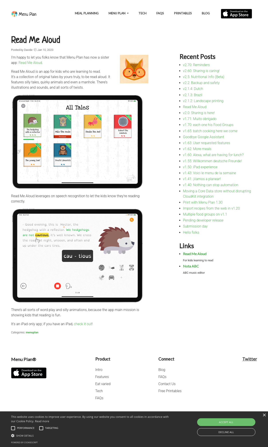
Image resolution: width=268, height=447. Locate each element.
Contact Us (167, 384)
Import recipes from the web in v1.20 (211, 208)
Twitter (249, 358)
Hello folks (191, 232)
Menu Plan (117, 13)
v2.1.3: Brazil (192, 95)
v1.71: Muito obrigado (200, 119)
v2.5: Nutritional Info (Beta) (203, 77)
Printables (183, 13)
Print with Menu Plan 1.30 (203, 202)
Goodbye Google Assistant (203, 137)
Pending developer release (203, 220)
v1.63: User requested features (206, 143)
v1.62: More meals (197, 149)
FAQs (160, 13)
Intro (98, 370)
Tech (142, 13)
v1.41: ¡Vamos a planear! (202, 179)
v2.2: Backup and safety (201, 83)
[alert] (134, 429)
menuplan (32, 332)
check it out (83, 324)
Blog (206, 13)
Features (102, 377)
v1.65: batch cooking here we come (210, 131)
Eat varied (103, 384)
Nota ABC (191, 266)
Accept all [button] (226, 422)
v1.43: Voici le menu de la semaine (209, 173)
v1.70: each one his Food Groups (208, 125)
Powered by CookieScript (24, 442)
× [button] (264, 415)
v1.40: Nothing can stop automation (210, 185)
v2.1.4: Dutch (193, 89)
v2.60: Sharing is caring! (201, 71)
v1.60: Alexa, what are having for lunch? (213, 155)
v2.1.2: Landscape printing (203, 101)
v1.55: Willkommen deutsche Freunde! (212, 161)
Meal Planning (87, 13)
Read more (42, 421)
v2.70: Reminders (196, 65)
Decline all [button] (226, 432)
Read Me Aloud (30, 63)
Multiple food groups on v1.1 (205, 214)
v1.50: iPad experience (200, 167)
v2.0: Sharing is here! (199, 113)
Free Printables (170, 391)
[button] (91, 435)
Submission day (195, 226)
